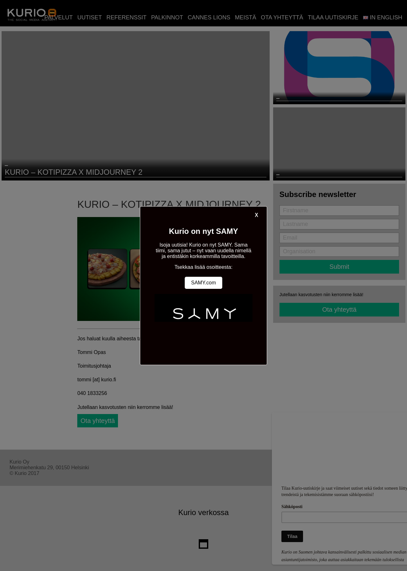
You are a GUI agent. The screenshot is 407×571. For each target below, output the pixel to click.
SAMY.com (203, 282)
